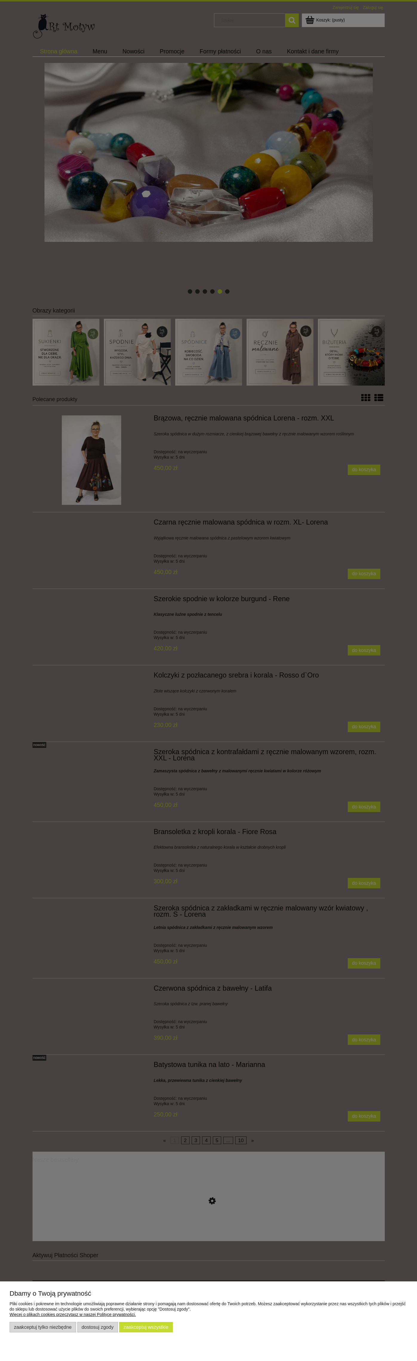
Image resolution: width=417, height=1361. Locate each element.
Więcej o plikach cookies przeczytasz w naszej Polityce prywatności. (73, 1314)
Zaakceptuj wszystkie (146, 1327)
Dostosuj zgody (97, 1327)
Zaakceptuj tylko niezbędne (43, 1327)
